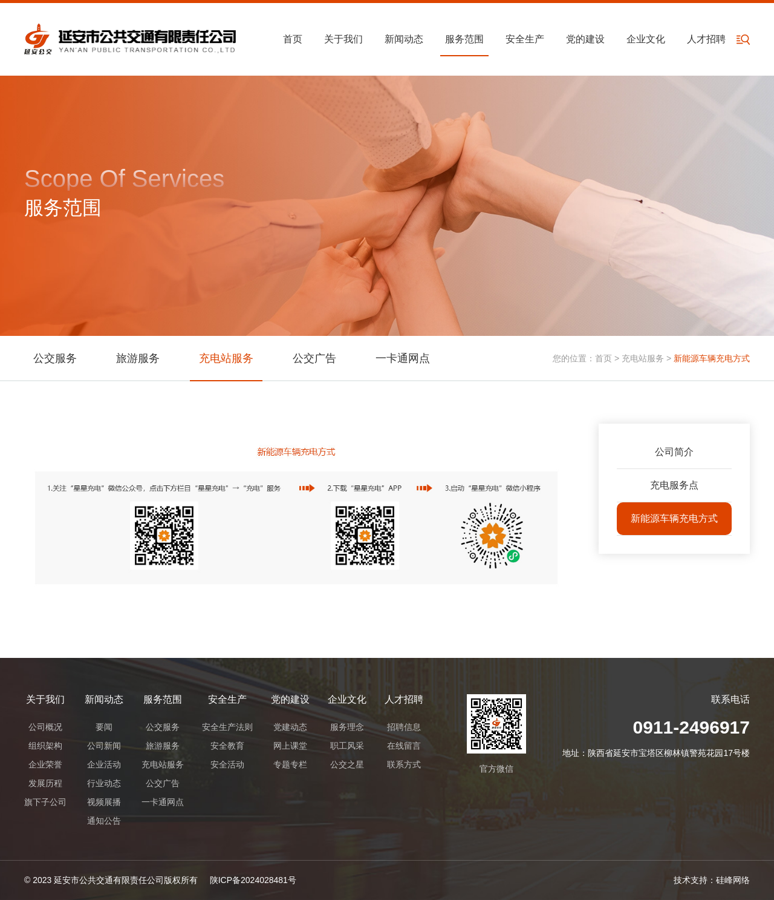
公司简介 (674, 452)
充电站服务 (226, 358)
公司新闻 (104, 746)
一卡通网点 (403, 358)
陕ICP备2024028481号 (253, 880)
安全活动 (227, 764)
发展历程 (45, 783)
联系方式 (404, 764)
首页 (292, 39)
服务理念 (347, 727)
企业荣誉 (45, 764)
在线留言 (404, 746)
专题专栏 (290, 764)
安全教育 (227, 746)
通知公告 (104, 821)
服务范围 (464, 39)
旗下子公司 (45, 802)
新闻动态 (404, 39)
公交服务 (55, 358)
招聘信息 (404, 727)
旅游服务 (138, 358)
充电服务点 (674, 485)
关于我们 (343, 39)
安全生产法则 (227, 727)
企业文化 (645, 39)
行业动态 (104, 783)
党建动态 (290, 727)
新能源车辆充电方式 (674, 518)
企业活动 (104, 764)
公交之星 (347, 764)
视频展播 (104, 802)
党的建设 (585, 39)
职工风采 (347, 746)
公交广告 (314, 358)
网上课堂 (290, 746)
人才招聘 (706, 39)
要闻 (104, 727)
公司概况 (45, 727)
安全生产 (525, 39)
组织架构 (45, 746)
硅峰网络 (733, 880)
